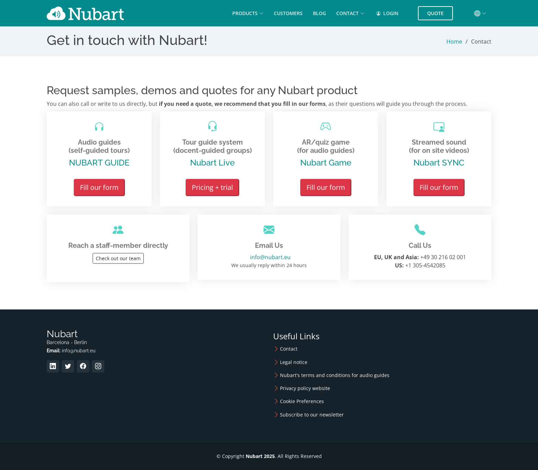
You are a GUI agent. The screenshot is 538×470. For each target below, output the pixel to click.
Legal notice (293, 362)
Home (454, 41)
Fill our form (99, 190)
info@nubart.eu (269, 260)
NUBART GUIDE (99, 166)
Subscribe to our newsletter (312, 414)
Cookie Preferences (302, 401)
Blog (319, 13)
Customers (288, 13)
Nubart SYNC (438, 166)
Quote (435, 13)
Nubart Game (325, 166)
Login (387, 13)
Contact (288, 348)
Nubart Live (212, 166)
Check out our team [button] (118, 261)
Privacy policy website (305, 388)
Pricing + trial (212, 190)
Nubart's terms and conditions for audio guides (334, 375)
